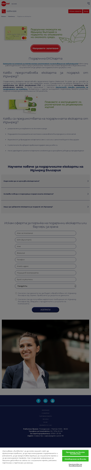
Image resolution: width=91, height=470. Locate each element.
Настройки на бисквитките (75, 465)
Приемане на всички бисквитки (75, 453)
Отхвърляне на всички (75, 459)
